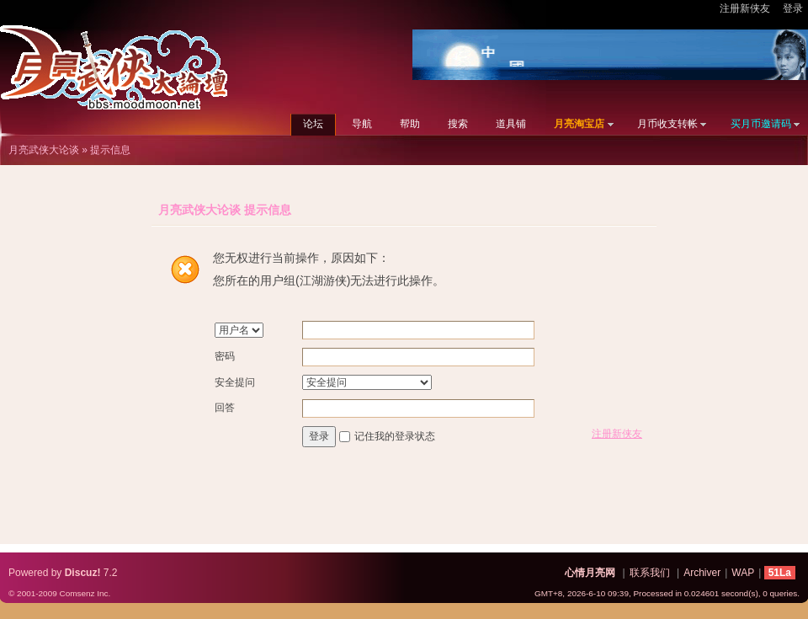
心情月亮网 (590, 573)
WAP (742, 573)
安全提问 (235, 382)
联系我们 (650, 573)
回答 (225, 408)
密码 (225, 356)
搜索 (458, 124)
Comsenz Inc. (84, 593)
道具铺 (511, 124)
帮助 (410, 124)
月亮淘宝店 (579, 124)
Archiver (701, 573)
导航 (362, 124)
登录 (793, 8)
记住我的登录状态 (394, 436)
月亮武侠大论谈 (43, 150)
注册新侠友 (745, 8)
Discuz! (83, 573)
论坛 (313, 124)
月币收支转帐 (667, 124)
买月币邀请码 (761, 124)
